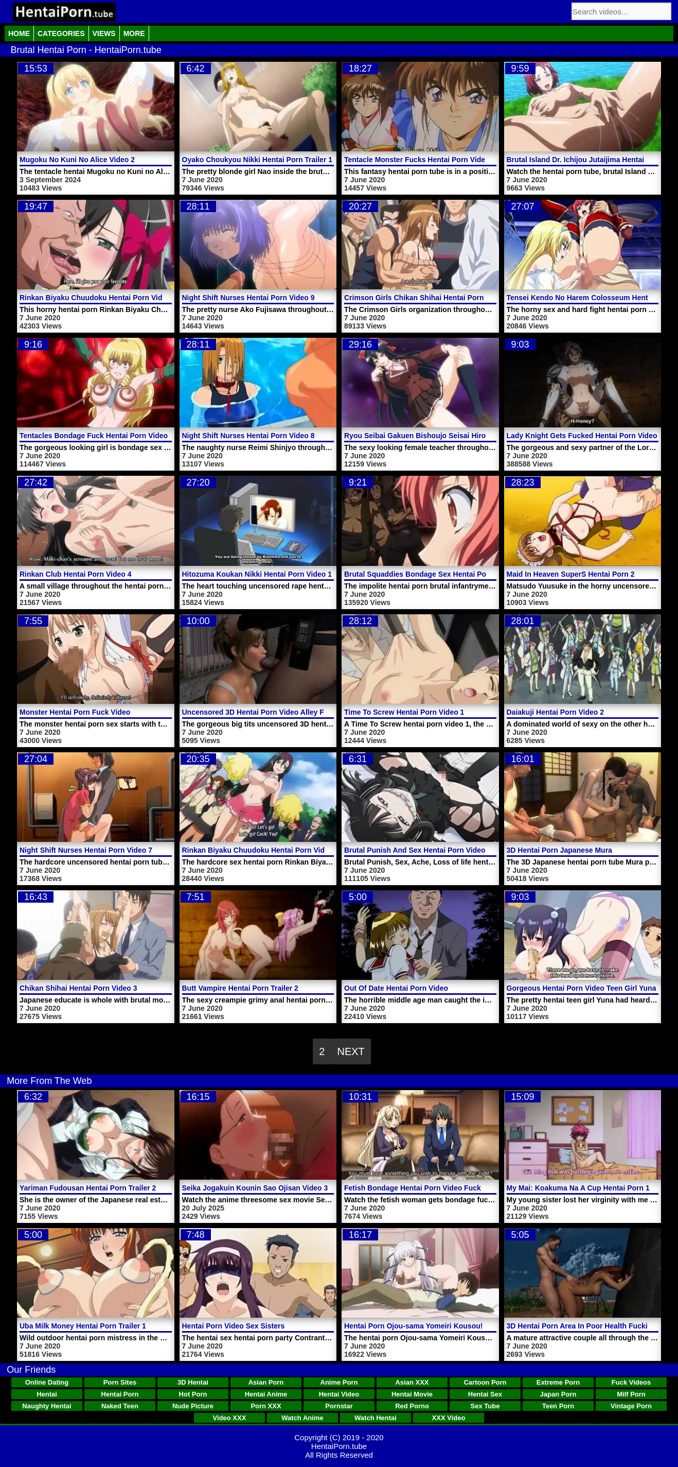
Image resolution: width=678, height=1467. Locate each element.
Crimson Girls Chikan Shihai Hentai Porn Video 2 (427, 298)
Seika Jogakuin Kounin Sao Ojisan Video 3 (255, 1188)
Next (350, 1051)
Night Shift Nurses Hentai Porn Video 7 (86, 850)
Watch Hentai (375, 1418)
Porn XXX (266, 1406)
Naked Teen (119, 1406)
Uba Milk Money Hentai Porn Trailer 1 (83, 1326)
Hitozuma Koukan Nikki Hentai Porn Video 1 (257, 574)
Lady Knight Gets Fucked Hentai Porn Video (582, 436)
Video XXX (229, 1418)
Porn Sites (119, 1382)
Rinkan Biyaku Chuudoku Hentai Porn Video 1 (98, 298)
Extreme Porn (558, 1382)
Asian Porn (266, 1382)
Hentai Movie (412, 1394)
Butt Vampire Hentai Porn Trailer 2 (240, 988)
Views (104, 33)
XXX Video (449, 1418)
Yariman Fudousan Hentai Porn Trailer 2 (88, 1188)
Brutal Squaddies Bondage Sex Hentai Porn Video (429, 574)
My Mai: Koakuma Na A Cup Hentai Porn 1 (578, 1188)
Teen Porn (558, 1406)
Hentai (47, 1394)
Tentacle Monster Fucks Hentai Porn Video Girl (424, 160)
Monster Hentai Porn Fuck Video (75, 712)
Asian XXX (412, 1382)
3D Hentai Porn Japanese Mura (559, 850)
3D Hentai (192, 1382)
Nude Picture (192, 1406)
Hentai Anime (266, 1394)
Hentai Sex (485, 1394)
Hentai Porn (120, 1394)
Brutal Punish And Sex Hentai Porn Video (415, 850)
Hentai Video (339, 1394)
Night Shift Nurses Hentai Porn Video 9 (248, 298)
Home (19, 33)
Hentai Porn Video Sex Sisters (233, 1326)
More (134, 33)
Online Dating (47, 1382)
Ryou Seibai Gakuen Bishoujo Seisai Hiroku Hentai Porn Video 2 (454, 436)
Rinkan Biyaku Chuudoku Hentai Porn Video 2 (260, 850)
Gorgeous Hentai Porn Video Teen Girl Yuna (581, 988)
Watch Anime (302, 1418)
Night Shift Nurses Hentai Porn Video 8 (248, 436)
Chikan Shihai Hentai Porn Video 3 (78, 988)
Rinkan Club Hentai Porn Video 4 (76, 574)
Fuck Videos (631, 1382)
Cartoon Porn (484, 1382)
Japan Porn (558, 1394)
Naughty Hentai (46, 1406)
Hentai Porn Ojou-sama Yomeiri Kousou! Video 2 (427, 1326)
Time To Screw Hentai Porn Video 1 (404, 712)
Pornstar (338, 1406)
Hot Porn (193, 1394)
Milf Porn (631, 1394)
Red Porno (412, 1406)
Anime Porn (339, 1382)
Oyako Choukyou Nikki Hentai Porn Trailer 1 (257, 160)
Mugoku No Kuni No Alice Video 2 (77, 160)
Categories (61, 33)
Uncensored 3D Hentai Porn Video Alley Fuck (259, 712)
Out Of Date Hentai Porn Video (396, 988)
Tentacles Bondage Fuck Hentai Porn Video (94, 436)
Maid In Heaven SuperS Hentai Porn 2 (571, 574)
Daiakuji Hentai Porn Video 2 (555, 712)
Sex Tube (485, 1406)
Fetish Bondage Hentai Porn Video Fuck (412, 1188)
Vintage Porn (631, 1406)
